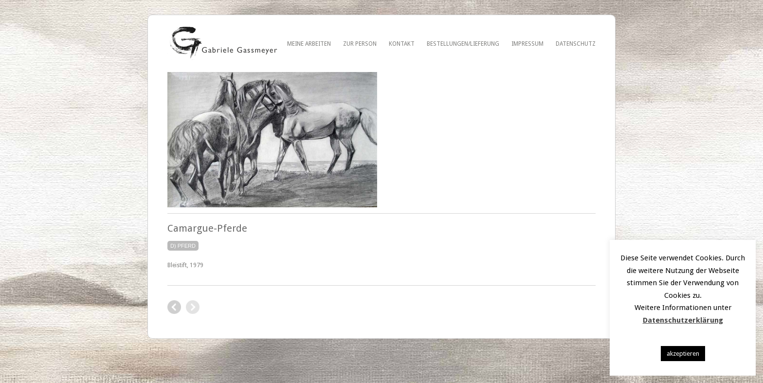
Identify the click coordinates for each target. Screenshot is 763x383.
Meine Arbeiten (309, 43)
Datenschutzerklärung (683, 320)
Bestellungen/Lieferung (463, 43)
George (174, 307)
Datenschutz (576, 43)
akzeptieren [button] (683, 353)
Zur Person (360, 43)
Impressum (527, 43)
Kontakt (402, 43)
